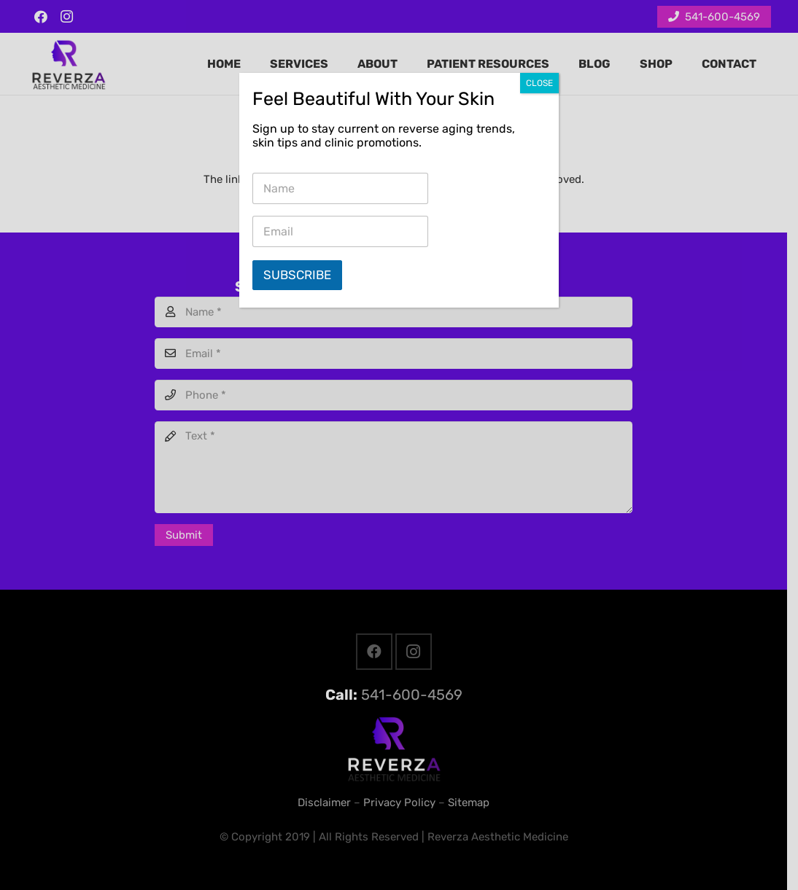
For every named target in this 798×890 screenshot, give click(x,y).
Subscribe (297, 275)
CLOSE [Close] (539, 83)
